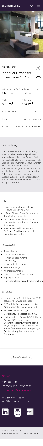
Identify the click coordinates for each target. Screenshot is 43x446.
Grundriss (32, 52)
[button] (37, 31)
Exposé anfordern (21, 357)
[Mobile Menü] (38, 5)
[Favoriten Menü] (31, 5)
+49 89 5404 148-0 (13, 397)
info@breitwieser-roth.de (16, 401)
